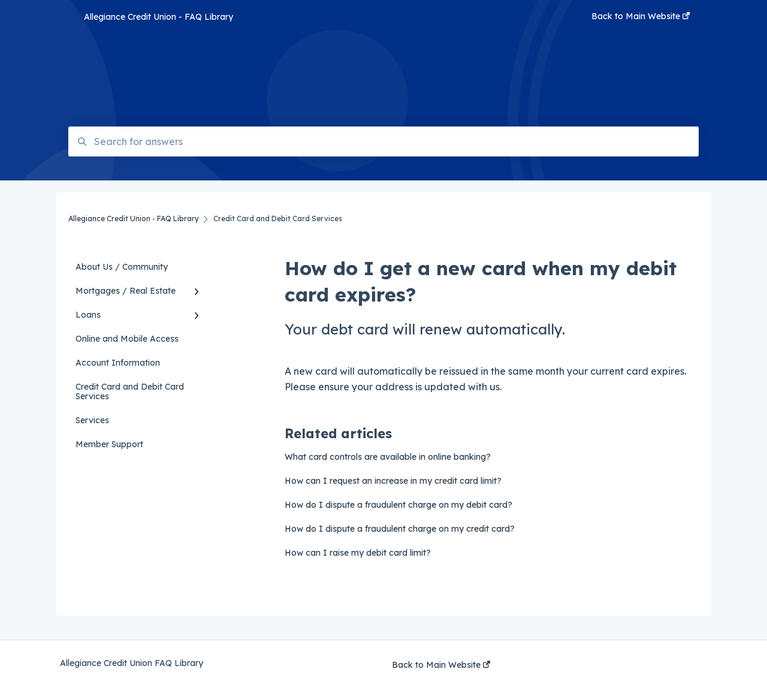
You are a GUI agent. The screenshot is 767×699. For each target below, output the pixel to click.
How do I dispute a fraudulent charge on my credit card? (400, 528)
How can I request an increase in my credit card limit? (393, 480)
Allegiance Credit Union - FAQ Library (158, 16)
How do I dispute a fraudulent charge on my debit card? (398, 504)
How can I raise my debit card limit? (358, 552)
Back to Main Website (441, 665)
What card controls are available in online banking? (388, 456)
